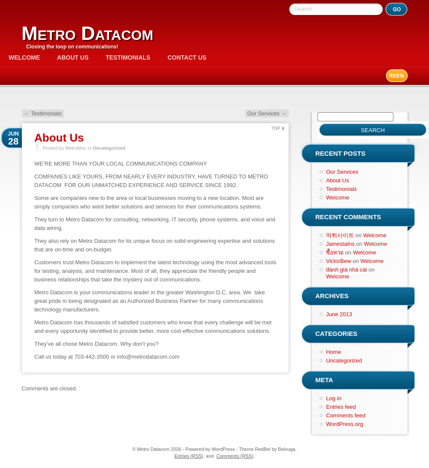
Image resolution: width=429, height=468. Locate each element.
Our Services (267, 113)
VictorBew (338, 261)
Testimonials (128, 57)
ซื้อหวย (335, 252)
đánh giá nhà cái (346, 269)
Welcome (24, 57)
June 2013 (339, 314)
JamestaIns (340, 244)
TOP (276, 128)
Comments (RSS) (234, 456)
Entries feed (341, 407)
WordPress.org (344, 424)
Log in (333, 398)
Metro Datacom (87, 33)
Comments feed (346, 415)
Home (333, 352)
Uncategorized (109, 148)
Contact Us (186, 57)
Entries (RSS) (189, 456)
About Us (72, 57)
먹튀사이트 (340, 235)
